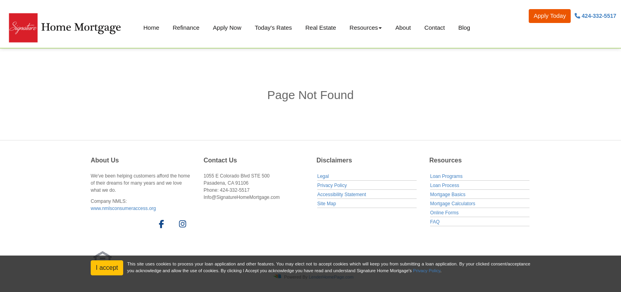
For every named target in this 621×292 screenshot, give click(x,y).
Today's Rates (273, 27)
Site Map (326, 203)
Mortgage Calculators (452, 203)
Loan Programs (446, 176)
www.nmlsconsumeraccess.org (123, 208)
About (403, 27)
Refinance (186, 27)
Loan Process (444, 185)
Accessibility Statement (341, 194)
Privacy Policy (332, 185)
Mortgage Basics (447, 194)
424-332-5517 (595, 16)
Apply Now (227, 27)
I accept (107, 267)
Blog (464, 27)
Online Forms (444, 213)
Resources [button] (364, 27)
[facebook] (159, 225)
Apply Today (549, 15)
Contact (434, 27)
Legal (323, 176)
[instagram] (181, 225)
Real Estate (320, 27)
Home (151, 27)
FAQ (435, 222)
